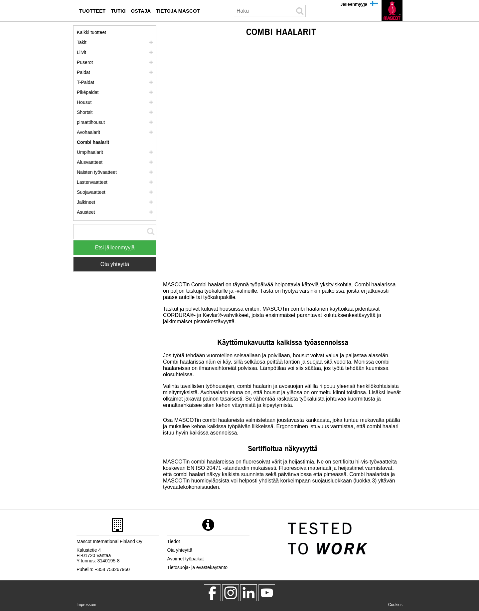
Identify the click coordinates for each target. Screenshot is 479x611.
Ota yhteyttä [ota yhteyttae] (179, 550)
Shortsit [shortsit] (84, 112)
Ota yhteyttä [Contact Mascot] (114, 264)
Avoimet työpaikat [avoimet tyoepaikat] (185, 558)
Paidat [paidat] (83, 72)
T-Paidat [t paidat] (85, 82)
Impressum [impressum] (86, 604)
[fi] (392, 10)
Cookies (395, 604)
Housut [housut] (84, 102)
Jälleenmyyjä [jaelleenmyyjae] (353, 4)
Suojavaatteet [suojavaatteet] (91, 192)
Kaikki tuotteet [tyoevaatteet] (91, 32)
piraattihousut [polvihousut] (91, 122)
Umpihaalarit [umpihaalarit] (90, 152)
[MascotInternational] (266, 592)
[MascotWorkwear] (212, 592)
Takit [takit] (81, 42)
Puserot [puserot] (85, 62)
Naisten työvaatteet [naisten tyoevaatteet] (97, 172)
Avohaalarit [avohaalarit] (88, 132)
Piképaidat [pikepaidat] (87, 92)
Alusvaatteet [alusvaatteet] (89, 162)
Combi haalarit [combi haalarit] (93, 142)
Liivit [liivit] (81, 52)
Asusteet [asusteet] (86, 212)
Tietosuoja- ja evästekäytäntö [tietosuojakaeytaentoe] (197, 567)
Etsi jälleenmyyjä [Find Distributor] (114, 247)
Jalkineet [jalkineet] (86, 202)
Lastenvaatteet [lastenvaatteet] (92, 182)
